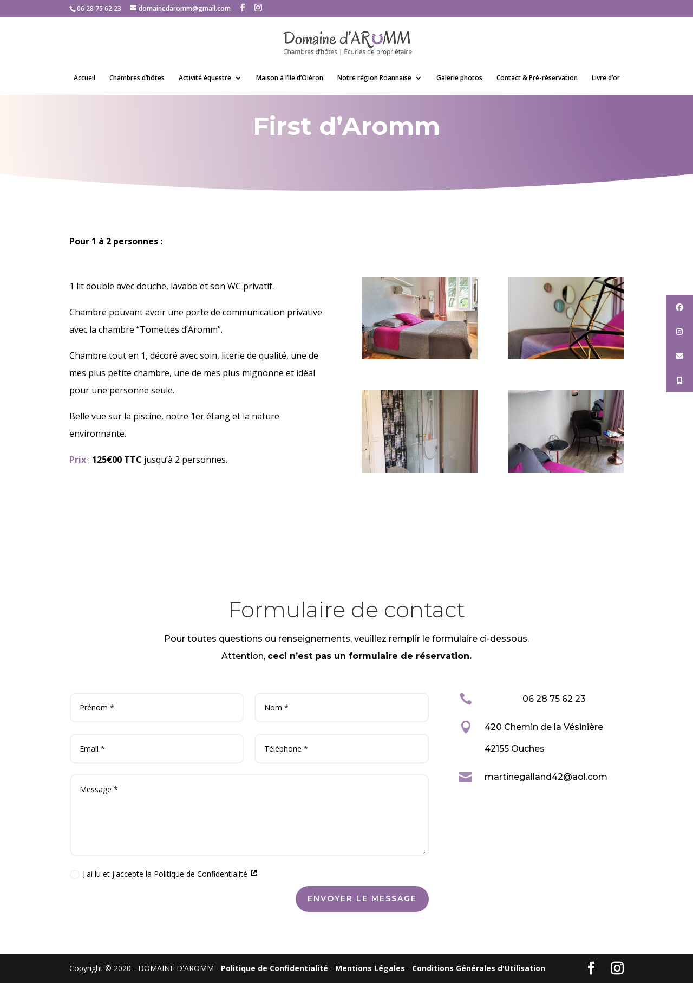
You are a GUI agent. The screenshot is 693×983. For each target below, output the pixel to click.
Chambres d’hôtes (137, 78)
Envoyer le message (362, 898)
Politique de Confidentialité (274, 968)
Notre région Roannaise (374, 78)
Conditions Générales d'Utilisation (478, 968)
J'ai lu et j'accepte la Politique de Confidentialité (164, 874)
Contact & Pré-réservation (537, 78)
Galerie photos (459, 78)
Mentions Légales (370, 968)
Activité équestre (205, 78)
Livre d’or (606, 78)
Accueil (84, 78)
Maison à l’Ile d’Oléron (289, 78)
